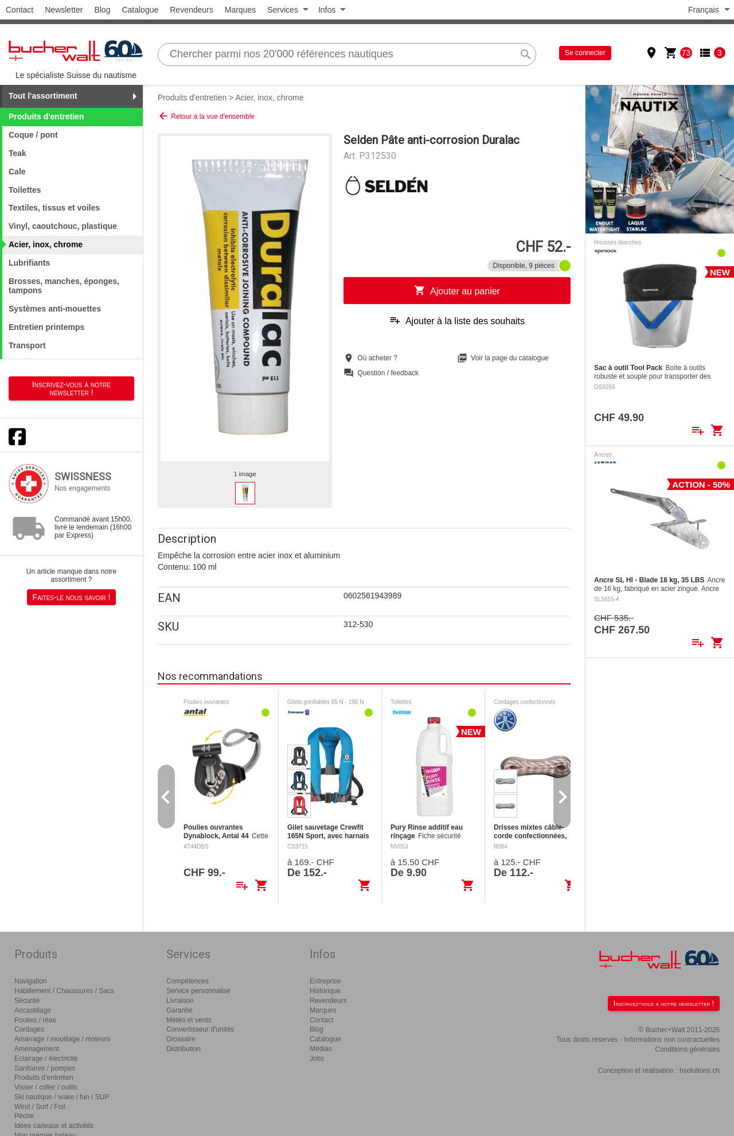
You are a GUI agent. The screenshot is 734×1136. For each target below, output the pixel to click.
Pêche (24, 1116)
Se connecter (585, 53)
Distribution (183, 1049)
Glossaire (181, 1039)
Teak (17, 153)
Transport (27, 345)
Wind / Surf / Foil (39, 1107)
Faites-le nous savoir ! (72, 597)
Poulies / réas (35, 1020)
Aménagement (36, 1049)
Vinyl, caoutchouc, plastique (63, 226)
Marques (240, 9)
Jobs (317, 1059)
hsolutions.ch (700, 1071)
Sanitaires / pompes (44, 1068)
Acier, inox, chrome (269, 97)
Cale (17, 171)
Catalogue (140, 9)
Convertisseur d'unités (200, 1029)
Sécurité (27, 1001)
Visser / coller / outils (45, 1087)
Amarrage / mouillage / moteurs (62, 1039)
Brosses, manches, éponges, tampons (64, 286)
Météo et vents (189, 1020)
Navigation (30, 981)
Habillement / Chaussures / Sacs (64, 991)
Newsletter (64, 9)
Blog (102, 9)
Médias (321, 1049)
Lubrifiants (29, 262)
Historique (325, 991)
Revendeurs (191, 9)
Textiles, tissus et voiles (54, 207)
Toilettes (25, 189)
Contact (19, 9)
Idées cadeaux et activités (53, 1126)
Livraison (180, 1001)
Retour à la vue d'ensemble (206, 116)
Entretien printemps (46, 327)
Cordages (29, 1029)
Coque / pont (33, 134)
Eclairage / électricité (46, 1059)
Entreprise (325, 981)
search (526, 54)
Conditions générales (687, 1049)
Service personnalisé (198, 991)
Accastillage (32, 1010)
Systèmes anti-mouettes (55, 308)
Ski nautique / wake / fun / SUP (61, 1097)
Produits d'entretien (192, 97)
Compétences (187, 981)
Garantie (179, 1010)
